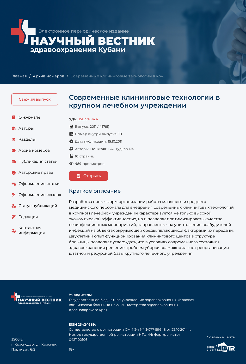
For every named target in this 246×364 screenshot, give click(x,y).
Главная (19, 76)
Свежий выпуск (35, 99)
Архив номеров (48, 76)
